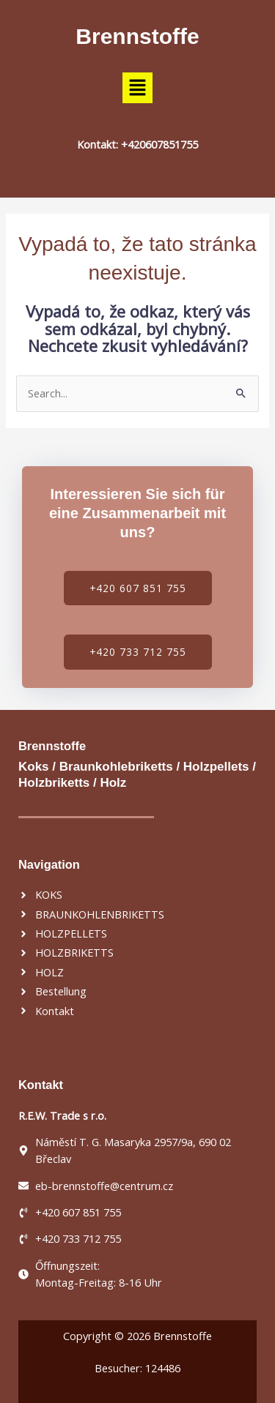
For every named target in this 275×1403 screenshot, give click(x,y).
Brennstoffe (137, 36)
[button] (137, 87)
